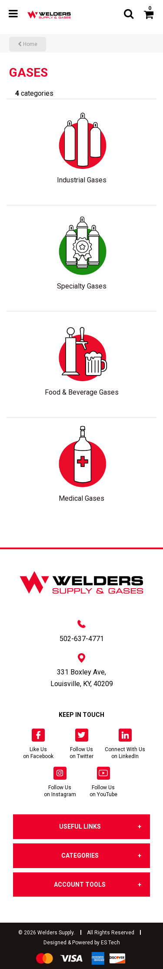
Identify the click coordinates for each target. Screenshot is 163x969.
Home (27, 44)
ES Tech (110, 943)
